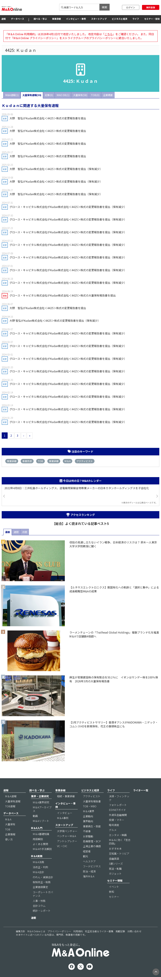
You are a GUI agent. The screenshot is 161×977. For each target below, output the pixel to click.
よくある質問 (40, 844)
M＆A (67, 461)
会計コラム (39, 905)
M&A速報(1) (12, 95)
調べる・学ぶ (40, 18)
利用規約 (78, 931)
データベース (17, 18)
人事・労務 (39, 901)
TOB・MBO (89, 806)
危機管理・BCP (92, 841)
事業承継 (56, 18)
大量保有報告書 (92, 801)
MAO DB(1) (63, 95)
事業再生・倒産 (92, 826)
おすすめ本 (115, 848)
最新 (7, 532)
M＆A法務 (38, 862)
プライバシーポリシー (59, 931)
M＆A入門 (36, 828)
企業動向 (88, 816)
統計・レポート (42, 910)
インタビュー (64, 813)
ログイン (130, 7)
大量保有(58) (80, 95)
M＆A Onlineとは (36, 931)
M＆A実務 (36, 856)
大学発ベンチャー (67, 831)
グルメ (113, 830)
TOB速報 (10, 806)
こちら (109, 34)
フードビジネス (92, 866)
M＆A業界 (88, 811)
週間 (16, 532)
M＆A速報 (10, 796)
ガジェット (115, 873)
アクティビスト (85, 461)
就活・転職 (115, 868)
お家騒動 (88, 836)
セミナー (114, 896)
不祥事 (87, 831)
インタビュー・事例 (76, 18)
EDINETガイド (117, 810)
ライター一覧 (140, 790)
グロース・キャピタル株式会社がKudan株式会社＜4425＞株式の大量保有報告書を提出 (63, 295)
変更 (5, 118)
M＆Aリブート (41, 821)
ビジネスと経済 (119, 18)
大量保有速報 (12, 801)
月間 (24, 532)
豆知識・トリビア (119, 853)
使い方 (9, 839)
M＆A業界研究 (41, 802)
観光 (85, 856)
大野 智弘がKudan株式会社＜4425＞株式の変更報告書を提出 (48, 118)
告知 (111, 891)
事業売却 (27, 461)
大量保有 (10, 824)
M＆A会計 (38, 872)
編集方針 (20, 931)
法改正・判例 (40, 867)
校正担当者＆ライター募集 (99, 931)
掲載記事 (120, 931)
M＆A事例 (62, 818)
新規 (5, 295)
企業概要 (108, 95)
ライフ (135, 18)
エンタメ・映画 (118, 835)
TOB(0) (95, 95)
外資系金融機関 (118, 815)
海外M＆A (88, 876)
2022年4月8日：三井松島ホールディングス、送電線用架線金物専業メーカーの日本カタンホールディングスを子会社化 (76, 488)
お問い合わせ (134, 931)
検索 (104, 7)
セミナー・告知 (152, 18)
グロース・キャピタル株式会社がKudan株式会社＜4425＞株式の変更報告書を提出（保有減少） (68, 207)
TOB (40, 461)
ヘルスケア (89, 861)
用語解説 (38, 839)
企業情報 (10, 834)
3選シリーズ (116, 863)
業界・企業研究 (40, 796)
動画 (35, 816)
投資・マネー (116, 820)
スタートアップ (99, 18)
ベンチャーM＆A (66, 836)
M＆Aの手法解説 (42, 849)
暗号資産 (114, 825)
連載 (33, 918)
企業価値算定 (40, 887)
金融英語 (114, 858)
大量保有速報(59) (31, 95)
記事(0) (49, 95)
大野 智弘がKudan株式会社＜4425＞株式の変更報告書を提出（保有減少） (56, 169)
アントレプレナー (67, 841)
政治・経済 (89, 871)
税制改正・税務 (42, 882)
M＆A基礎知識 (41, 834)
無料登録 (150, 7)
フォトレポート (118, 805)
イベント (114, 886)
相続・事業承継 (66, 796)
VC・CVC (62, 846)
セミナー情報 (114, 880)
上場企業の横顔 (92, 846)
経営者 (87, 851)
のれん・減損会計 (43, 877)
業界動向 (88, 821)
